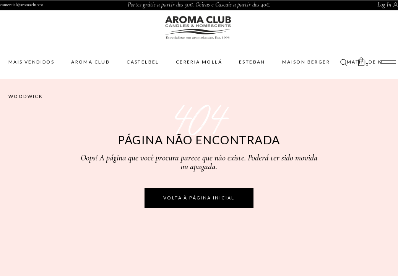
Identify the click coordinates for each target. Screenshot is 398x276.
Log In (384, 4)
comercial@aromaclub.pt (21, 4)
